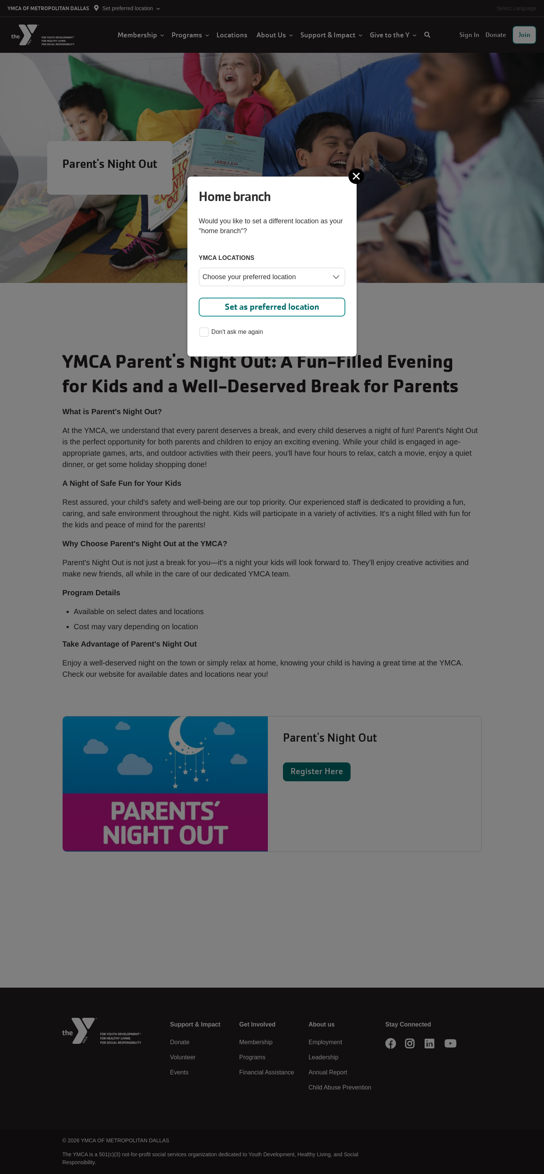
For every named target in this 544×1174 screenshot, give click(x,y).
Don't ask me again (231, 333)
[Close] (357, 176)
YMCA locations (227, 258)
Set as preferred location (272, 306)
